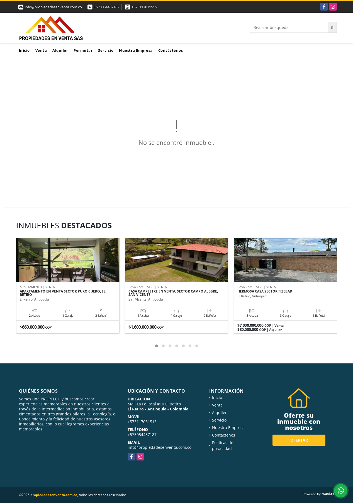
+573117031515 (144, 6)
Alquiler (60, 50)
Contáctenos (170, 50)
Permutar (83, 50)
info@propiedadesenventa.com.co (159, 447)
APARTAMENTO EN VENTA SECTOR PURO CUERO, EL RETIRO (63, 293)
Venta (41, 50)
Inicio (24, 50)
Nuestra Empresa (136, 50)
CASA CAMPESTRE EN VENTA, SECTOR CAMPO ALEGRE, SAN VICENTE (173, 293)
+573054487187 (106, 6)
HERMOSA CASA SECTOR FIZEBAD (264, 291)
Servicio (105, 50)
